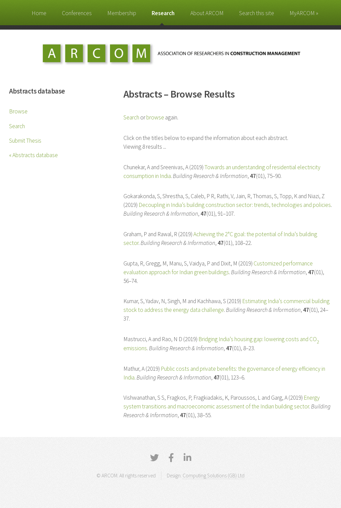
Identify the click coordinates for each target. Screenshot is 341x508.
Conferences (77, 13)
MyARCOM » (304, 13)
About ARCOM (207, 13)
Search (17, 126)
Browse (18, 111)
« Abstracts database (33, 155)
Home (39, 13)
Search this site (256, 13)
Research (163, 13)
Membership (121, 13)
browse (155, 117)
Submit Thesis (25, 140)
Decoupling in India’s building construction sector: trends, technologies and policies (235, 205)
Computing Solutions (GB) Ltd (213, 475)
